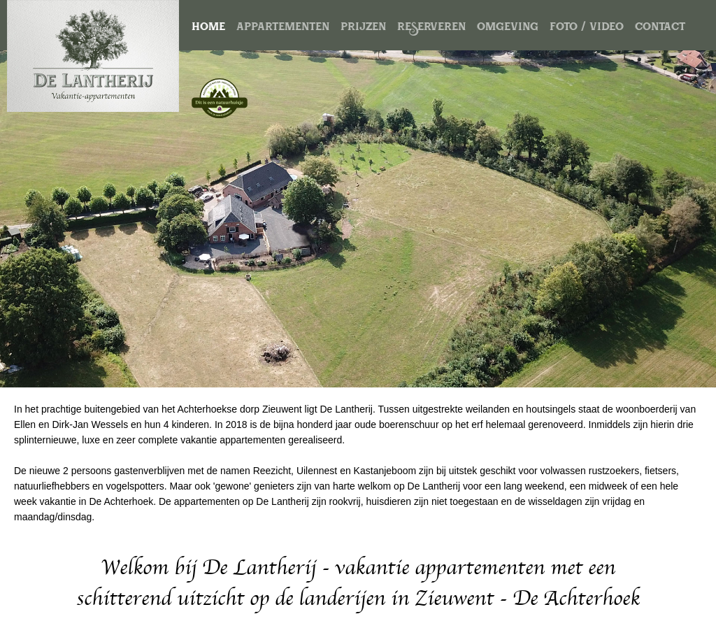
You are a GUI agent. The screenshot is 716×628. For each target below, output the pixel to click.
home (208, 28)
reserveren (431, 28)
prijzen (363, 28)
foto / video (587, 28)
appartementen (282, 28)
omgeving (507, 28)
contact (660, 28)
